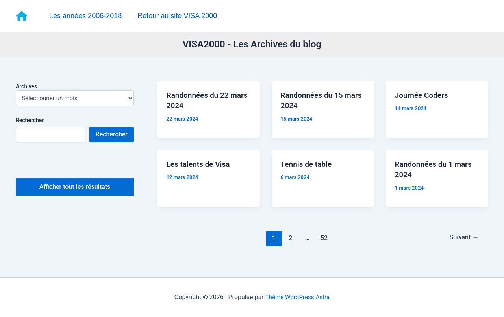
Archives (26, 87)
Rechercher (30, 121)
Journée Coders (424, 98)
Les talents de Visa (200, 168)
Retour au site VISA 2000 (175, 16)
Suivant (462, 243)
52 (323, 243)
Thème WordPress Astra (297, 297)
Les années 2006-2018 (85, 16)
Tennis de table (308, 168)
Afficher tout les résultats (74, 188)
